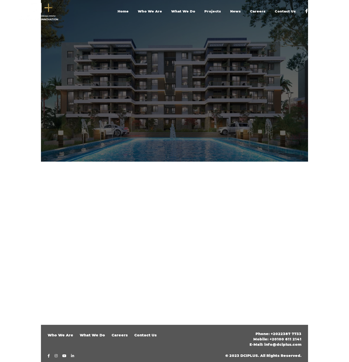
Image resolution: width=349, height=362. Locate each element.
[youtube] (326, 11)
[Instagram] (315, 11)
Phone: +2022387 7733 (278, 334)
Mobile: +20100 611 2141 (277, 339)
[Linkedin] (336, 11)
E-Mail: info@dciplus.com (275, 344)
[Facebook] (306, 11)
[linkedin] (72, 356)
